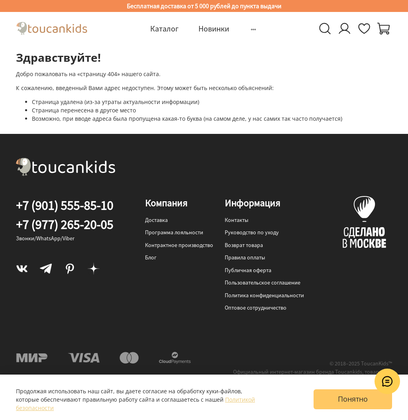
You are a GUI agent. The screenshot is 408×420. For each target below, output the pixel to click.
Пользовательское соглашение (262, 282)
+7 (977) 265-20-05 (64, 225)
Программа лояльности (174, 232)
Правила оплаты (245, 257)
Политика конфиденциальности (264, 295)
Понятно (353, 399)
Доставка (156, 220)
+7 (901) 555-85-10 (64, 206)
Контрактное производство (179, 245)
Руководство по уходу (252, 232)
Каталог (164, 28)
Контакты (236, 220)
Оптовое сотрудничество (255, 307)
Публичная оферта (248, 270)
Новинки (213, 28)
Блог (151, 257)
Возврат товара (244, 245)
